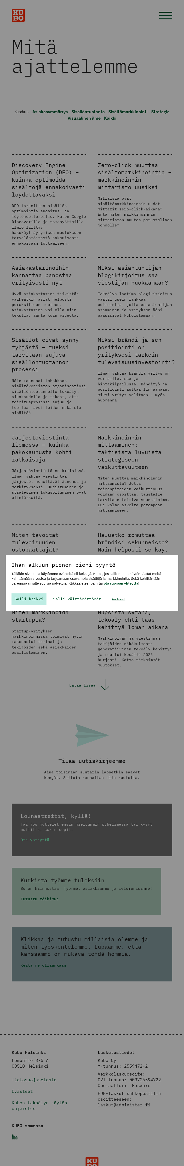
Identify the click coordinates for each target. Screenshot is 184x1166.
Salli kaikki (29, 599)
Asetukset (118, 599)
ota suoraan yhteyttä (121, 583)
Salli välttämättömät (77, 599)
